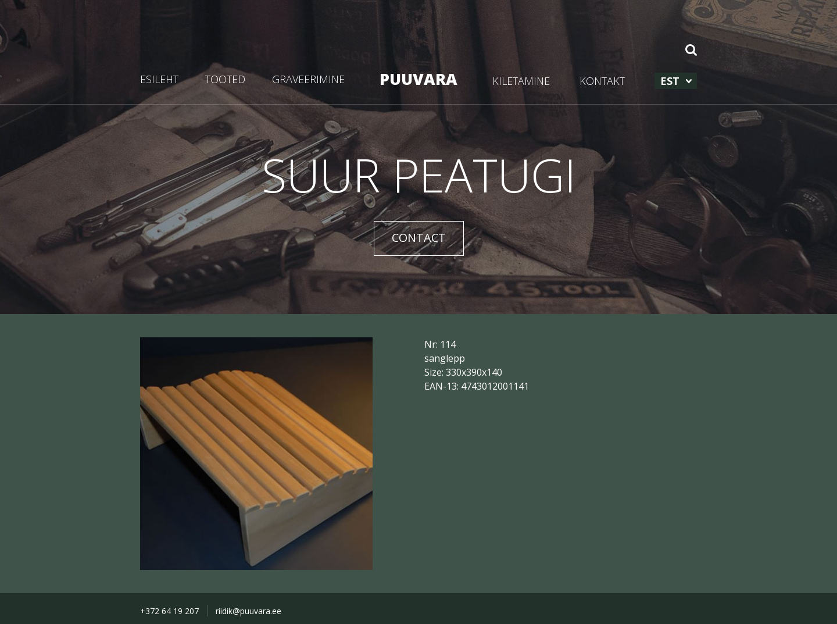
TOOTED (225, 79)
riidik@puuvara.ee (248, 610)
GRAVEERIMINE (308, 79)
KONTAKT (602, 81)
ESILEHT (159, 79)
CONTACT (419, 237)
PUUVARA (418, 79)
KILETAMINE (521, 81)
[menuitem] (675, 81)
